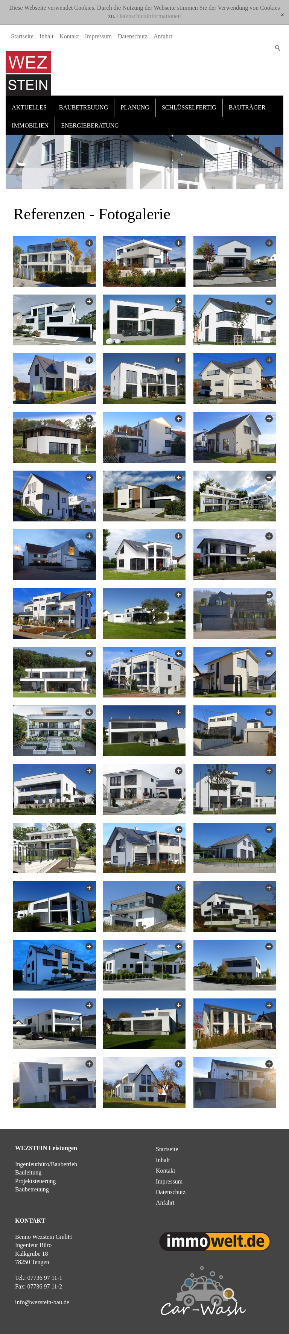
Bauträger (247, 102)
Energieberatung (90, 120)
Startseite (22, 87)
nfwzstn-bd (42, 1296)
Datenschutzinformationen (149, 16)
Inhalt (46, 87)
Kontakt (69, 87)
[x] (282, 15)
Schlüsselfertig (189, 102)
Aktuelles (29, 102)
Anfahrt (163, 87)
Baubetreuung (83, 102)
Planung (134, 102)
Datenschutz (133, 87)
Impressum (98, 87)
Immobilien (30, 120)
